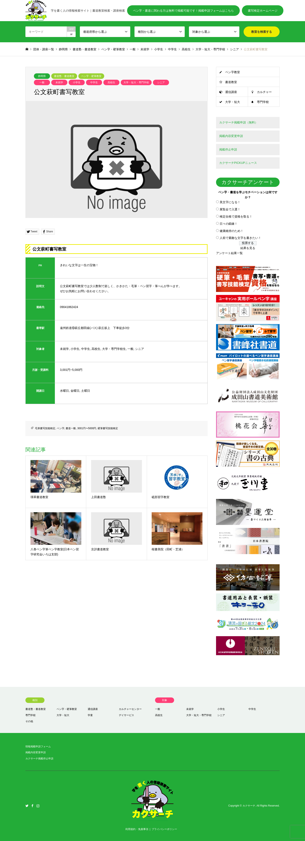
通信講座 (231, 92)
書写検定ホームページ (262, 10)
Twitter (26, 805)
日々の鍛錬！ (228, 223)
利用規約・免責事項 (136, 829)
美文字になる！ (230, 202)
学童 (90, 715)
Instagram (37, 805)
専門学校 (263, 102)
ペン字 (60, 428)
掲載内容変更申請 (35, 752)
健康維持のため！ (231, 231)
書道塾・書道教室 (64, 76)
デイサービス (126, 715)
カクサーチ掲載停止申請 (39, 758)
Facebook (32, 805)
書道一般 (71, 428)
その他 (29, 721)
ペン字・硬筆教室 (91, 76)
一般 (41, 82)
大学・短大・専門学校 (136, 82)
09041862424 (69, 307)
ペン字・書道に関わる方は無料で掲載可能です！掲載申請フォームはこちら (183, 10)
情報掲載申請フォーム (38, 746)
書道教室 (231, 82)
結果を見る (247, 248)
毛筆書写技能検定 (45, 428)
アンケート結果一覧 (229, 253)
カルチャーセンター (130, 709)
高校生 (111, 82)
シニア (161, 82)
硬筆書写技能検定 (108, 428)
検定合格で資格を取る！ (236, 216)
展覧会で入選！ (230, 209)
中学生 (94, 82)
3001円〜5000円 (86, 428)
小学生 (76, 82)
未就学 (59, 82)
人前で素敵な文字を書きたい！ (240, 238)
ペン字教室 (232, 72)
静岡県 (42, 76)
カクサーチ (249, 805)
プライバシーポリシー (164, 829)
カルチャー (264, 92)
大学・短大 (232, 102)
